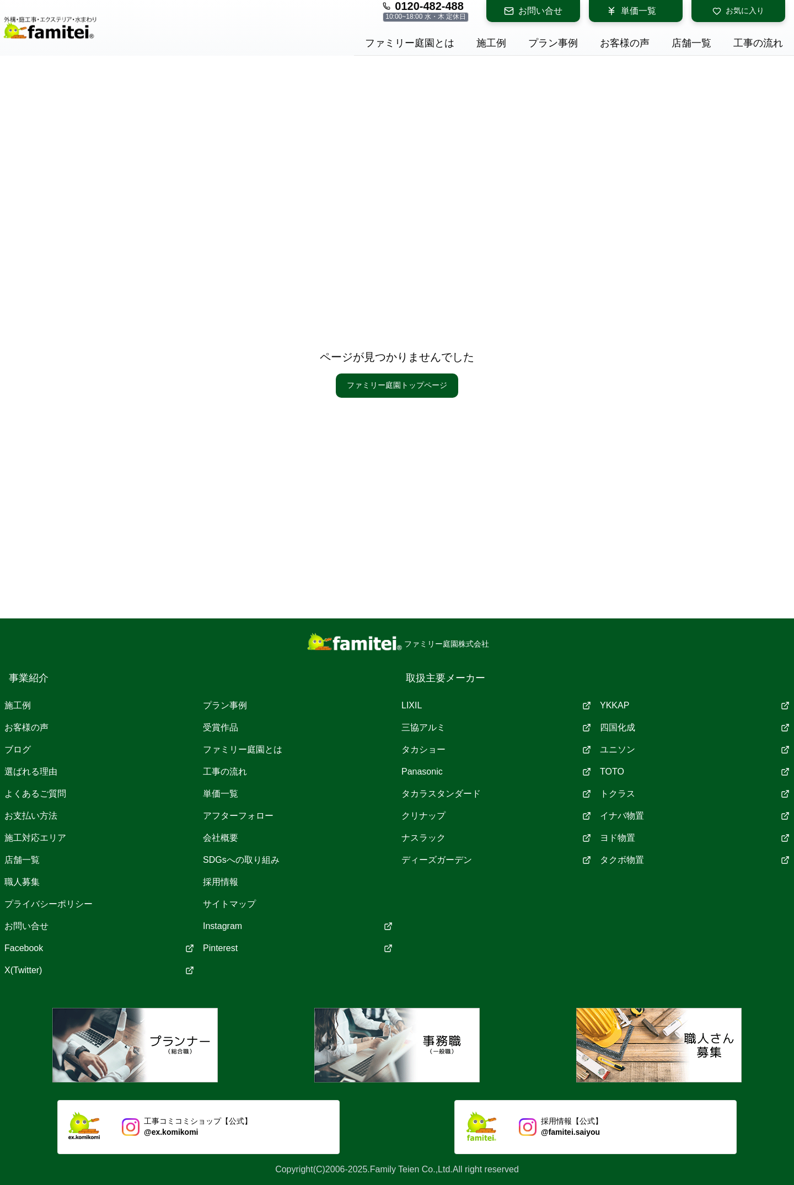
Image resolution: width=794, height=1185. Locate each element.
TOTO (695, 771)
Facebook (99, 948)
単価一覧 (631, 11)
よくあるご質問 (35, 793)
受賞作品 (220, 727)
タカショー (496, 749)
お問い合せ (533, 11)
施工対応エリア (35, 837)
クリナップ (496, 815)
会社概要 (220, 837)
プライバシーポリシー (48, 904)
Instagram (298, 926)
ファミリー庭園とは (242, 749)
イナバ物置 (695, 815)
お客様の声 (26, 727)
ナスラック (496, 837)
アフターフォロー (238, 815)
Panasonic (496, 771)
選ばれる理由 (30, 771)
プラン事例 (225, 705)
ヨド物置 (695, 837)
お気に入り (738, 10)
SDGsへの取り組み (241, 859)
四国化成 (695, 727)
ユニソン (695, 749)
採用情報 (220, 882)
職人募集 (22, 882)
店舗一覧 (22, 859)
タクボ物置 (695, 859)
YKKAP (695, 705)
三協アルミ (496, 727)
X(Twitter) (99, 970)
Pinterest (298, 948)
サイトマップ (229, 904)
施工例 (17, 705)
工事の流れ (225, 771)
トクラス (695, 793)
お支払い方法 (30, 815)
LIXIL (496, 705)
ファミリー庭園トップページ (397, 385)
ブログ (17, 749)
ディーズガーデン (496, 859)
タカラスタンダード (496, 793)
